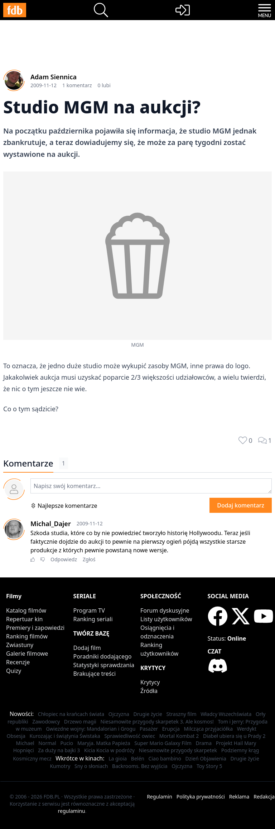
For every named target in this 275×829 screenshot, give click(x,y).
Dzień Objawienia (205, 758)
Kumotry (60, 766)
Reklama (239, 796)
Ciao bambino (165, 758)
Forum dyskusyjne (164, 610)
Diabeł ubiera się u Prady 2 (234, 735)
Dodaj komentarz (240, 505)
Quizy (13, 671)
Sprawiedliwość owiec (129, 735)
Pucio (66, 743)
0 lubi (104, 85)
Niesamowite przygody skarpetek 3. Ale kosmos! (157, 721)
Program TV (89, 610)
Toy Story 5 (209, 766)
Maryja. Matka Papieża (103, 743)
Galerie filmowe (27, 653)
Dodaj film (87, 648)
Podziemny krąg (240, 750)
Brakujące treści (94, 674)
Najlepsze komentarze (63, 506)
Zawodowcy (46, 721)
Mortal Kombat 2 (179, 735)
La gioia (117, 758)
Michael (25, 743)
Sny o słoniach (91, 766)
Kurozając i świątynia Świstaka (64, 735)
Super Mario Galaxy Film (163, 743)
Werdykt (246, 728)
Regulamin (159, 796)
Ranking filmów (27, 636)
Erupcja (171, 728)
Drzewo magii (80, 721)
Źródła (149, 691)
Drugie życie (148, 714)
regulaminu (71, 810)
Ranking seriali (93, 619)
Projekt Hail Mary (236, 743)
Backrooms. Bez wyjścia (140, 766)
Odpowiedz (63, 559)
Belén (137, 758)
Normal (47, 743)
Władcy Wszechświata (226, 714)
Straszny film (182, 714)
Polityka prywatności (201, 796)
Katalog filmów (26, 610)
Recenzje (18, 662)
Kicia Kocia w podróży (109, 750)
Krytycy (150, 682)
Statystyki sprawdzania (104, 665)
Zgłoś (89, 559)
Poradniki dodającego (102, 656)
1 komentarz (77, 85)
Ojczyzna (118, 714)
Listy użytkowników (166, 619)
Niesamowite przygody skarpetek (178, 750)
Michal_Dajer (50, 523)
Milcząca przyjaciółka (208, 728)
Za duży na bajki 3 (59, 750)
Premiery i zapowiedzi (35, 628)
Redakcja (264, 796)
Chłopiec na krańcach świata (71, 714)
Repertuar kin (24, 619)
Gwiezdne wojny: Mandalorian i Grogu (90, 728)
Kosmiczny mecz (32, 758)
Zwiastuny (19, 645)
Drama (204, 743)
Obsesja (15, 735)
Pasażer (149, 728)
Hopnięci (23, 750)
